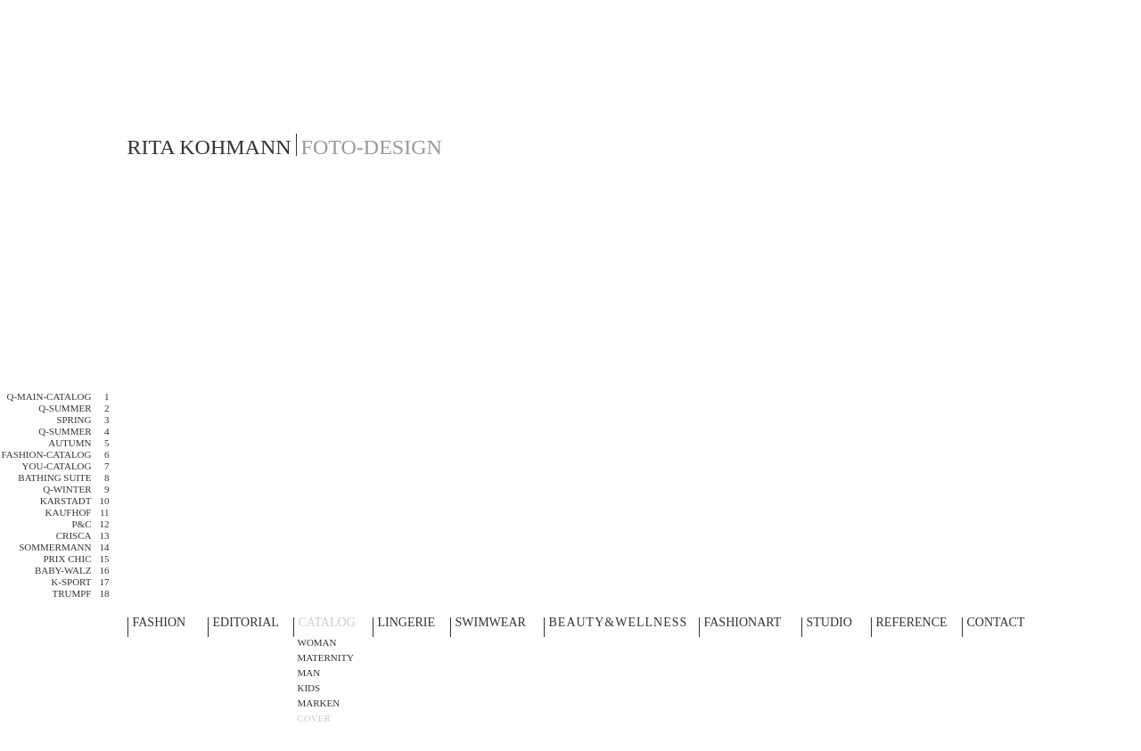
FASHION (159, 623)
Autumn (69, 442)
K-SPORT (71, 581)
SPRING (73, 419)
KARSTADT (66, 500)
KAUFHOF (68, 512)
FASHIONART (743, 623)
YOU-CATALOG (57, 466)
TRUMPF (71, 593)
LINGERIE (407, 623)
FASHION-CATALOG (47, 454)
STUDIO (829, 623)
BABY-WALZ (63, 570)
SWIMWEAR (491, 623)
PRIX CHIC (67, 558)
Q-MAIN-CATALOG (48, 396)
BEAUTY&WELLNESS (618, 623)
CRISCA (74, 535)
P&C (81, 523)
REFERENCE (912, 623)
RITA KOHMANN (209, 147)
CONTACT (996, 623)
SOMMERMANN (55, 547)
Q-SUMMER (64, 408)
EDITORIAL (246, 623)
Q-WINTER (67, 489)
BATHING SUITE (54, 477)
